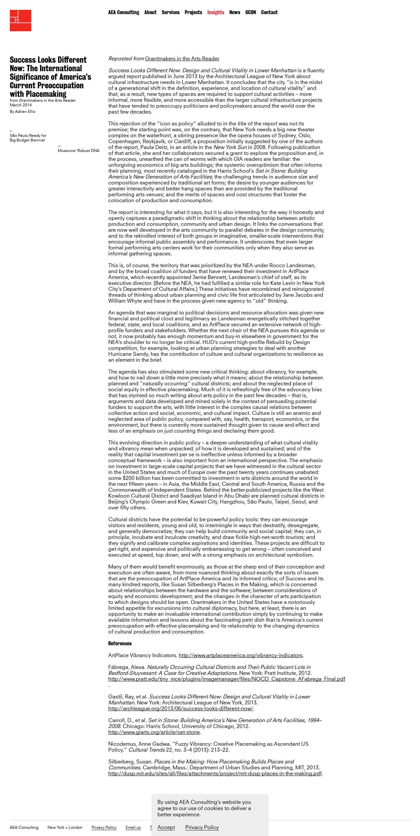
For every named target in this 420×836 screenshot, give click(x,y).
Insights (215, 12)
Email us (133, 828)
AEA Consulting (123, 12)
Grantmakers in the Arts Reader (182, 59)
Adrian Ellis (25, 112)
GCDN (250, 12)
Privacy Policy (104, 828)
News (234, 12)
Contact (269, 12)
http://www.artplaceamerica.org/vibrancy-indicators (241, 656)
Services (170, 12)
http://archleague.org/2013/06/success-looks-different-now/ (180, 709)
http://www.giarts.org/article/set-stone (154, 732)
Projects (193, 12)
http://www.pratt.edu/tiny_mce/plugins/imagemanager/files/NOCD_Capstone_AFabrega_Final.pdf (226, 679)
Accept (166, 827)
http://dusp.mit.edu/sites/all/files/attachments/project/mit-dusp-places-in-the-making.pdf (215, 774)
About (150, 12)
